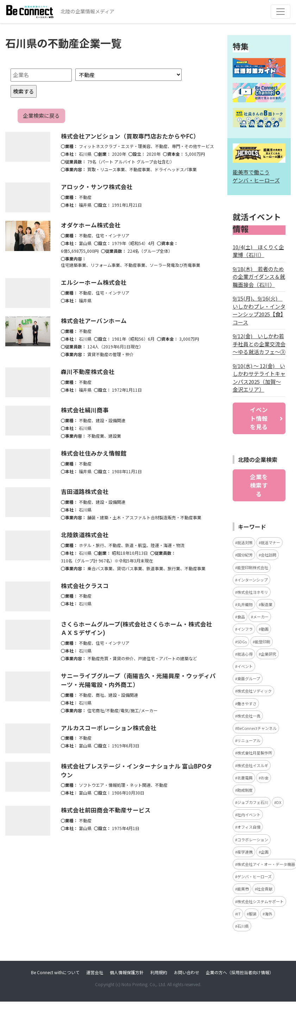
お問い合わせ (186, 972)
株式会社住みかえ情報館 (94, 453)
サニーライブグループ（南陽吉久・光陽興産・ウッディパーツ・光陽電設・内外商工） (138, 680)
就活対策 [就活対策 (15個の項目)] (245, 542)
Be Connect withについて (55, 972)
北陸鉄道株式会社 (85, 535)
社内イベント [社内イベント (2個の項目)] (248, 814)
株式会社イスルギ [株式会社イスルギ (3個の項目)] (252, 765)
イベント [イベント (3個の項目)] (245, 666)
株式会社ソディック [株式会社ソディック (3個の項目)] (254, 691)
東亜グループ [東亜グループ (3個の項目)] (248, 678)
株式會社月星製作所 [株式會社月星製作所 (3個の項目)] (254, 753)
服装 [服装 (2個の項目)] (253, 914)
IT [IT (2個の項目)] (239, 914)
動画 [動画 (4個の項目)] (265, 629)
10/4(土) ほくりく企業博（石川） (258, 251)
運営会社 (94, 972)
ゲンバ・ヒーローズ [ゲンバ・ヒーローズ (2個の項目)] (254, 876)
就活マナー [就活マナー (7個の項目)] (270, 542)
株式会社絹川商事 (85, 410)
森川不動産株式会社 (88, 371)
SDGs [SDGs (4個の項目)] (242, 641)
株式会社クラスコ (85, 585)
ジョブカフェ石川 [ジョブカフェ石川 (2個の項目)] (252, 802)
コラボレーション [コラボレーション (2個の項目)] (252, 839)
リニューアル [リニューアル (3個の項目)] (248, 740)
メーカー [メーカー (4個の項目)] (261, 616)
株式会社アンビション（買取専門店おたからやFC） (130, 136)
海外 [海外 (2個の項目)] (268, 914)
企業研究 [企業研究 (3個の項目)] (268, 654)
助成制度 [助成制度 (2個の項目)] (245, 790)
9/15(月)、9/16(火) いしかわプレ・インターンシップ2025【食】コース (259, 310)
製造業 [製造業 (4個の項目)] (266, 604)
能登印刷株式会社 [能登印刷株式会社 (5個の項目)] (252, 567)
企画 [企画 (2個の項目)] (265, 852)
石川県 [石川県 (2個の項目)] (243, 926)
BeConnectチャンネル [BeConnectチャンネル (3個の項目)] (257, 728)
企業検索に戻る (41, 115)
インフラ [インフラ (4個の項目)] (245, 629)
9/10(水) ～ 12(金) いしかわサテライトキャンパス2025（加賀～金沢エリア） (259, 377)
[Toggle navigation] (280, 12)
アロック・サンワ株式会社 (97, 186)
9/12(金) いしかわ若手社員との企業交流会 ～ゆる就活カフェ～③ (259, 343)
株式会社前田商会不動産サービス (106, 810)
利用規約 (158, 972)
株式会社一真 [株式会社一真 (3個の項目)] (248, 716)
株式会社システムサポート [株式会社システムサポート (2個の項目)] (260, 901)
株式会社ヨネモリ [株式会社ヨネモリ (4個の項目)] (252, 592)
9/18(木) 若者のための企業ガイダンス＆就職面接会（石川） (259, 276)
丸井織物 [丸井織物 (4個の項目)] (245, 604)
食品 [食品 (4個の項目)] (241, 616)
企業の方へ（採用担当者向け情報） (239, 972)
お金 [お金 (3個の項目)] (265, 777)
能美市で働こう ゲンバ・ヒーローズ (256, 176)
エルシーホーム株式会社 (94, 282)
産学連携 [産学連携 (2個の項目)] (245, 852)
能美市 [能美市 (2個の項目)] (243, 889)
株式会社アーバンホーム (94, 320)
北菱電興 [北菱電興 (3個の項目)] (245, 777)
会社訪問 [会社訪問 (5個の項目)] (268, 555)
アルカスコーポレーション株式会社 (109, 728)
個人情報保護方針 (127, 972)
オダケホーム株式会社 (91, 225)
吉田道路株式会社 (85, 491)
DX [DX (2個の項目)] (278, 802)
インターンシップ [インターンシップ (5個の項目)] (252, 580)
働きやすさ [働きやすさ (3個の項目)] (247, 703)
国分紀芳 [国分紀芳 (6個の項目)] (245, 555)
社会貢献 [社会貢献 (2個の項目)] (264, 889)
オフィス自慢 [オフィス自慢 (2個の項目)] (248, 827)
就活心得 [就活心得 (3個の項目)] (245, 654)
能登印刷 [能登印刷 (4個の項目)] (262, 641)
